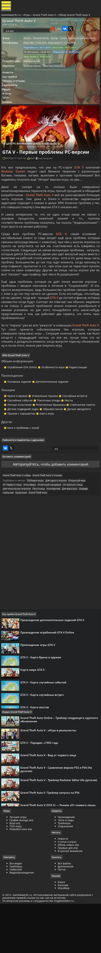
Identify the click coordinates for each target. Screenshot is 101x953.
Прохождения (66, 864)
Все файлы (64, 911)
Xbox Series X (32, 68)
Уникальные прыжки (43, 427)
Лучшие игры (19, 864)
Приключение (43, 44)
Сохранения (65, 873)
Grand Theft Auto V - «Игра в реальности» (50, 778)
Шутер (58, 44)
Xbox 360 (30, 54)
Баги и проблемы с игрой (21, 461)
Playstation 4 (32, 59)
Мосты (67, 431)
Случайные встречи (73, 427)
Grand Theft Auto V (44, 16)
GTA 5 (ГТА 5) (11, 27)
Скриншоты (11, 100)
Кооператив (57, 532)
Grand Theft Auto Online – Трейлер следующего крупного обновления (60, 765)
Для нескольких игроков (18, 532)
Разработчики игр (22, 876)
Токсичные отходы (47, 431)
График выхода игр (23, 867)
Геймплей (17, 917)
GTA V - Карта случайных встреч (43, 749)
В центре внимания (70, 898)
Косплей (63, 933)
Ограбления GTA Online (20, 395)
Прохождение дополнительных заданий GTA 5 (54, 665)
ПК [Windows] (32, 64)
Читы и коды (66, 867)
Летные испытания (18, 436)
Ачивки (8, 119)
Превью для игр (68, 895)
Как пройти (11, 91)
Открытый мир (80, 523)
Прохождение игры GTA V (39, 693)
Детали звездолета (77, 441)
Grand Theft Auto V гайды (19, 516)
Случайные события (18, 431)
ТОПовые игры (37, 523)
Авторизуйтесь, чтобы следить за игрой (71, 25)
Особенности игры (51, 395)
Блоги (61, 930)
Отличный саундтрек (53, 527)
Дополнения (65, 914)
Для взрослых (74, 532)
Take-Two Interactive (56, 78)
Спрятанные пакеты (81, 436)
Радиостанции (77, 395)
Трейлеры (17, 914)
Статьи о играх (67, 889)
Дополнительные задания (50, 411)
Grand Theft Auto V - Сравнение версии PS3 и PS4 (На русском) (57, 821)
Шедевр (88, 532)
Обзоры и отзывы (15, 95)
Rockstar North (33, 74)
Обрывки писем (51, 441)
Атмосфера (32, 527)
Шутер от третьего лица (38, 49)
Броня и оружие (16, 427)
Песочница (41, 532)
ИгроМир (63, 936)
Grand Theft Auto (41, 536)
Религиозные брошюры (49, 436)
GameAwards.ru (11, 16)
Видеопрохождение (23, 920)
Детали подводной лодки (21, 441)
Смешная (10, 536)
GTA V (78, 187)
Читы (7, 115)
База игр (16, 870)
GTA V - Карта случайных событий (45, 735)
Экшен (29, 44)
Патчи (62, 917)
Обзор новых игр (68, 892)
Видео (8, 105)
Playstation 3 (58, 54)
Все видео (17, 911)
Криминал (24, 536)
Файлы (8, 110)
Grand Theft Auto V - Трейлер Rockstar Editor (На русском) (60, 834)
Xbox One (60, 59)
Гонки (67, 44)
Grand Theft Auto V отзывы (50, 516)
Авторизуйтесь (23, 503)
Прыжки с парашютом (19, 445)
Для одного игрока (58, 523)
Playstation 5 (63, 64)
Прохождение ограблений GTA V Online (48, 679)
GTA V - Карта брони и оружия (42, 707)
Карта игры (45, 445)
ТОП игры (17, 873)
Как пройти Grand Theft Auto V (20, 659)
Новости (9, 86)
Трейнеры (64, 870)
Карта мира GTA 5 (34, 721)
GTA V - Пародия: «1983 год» (40, 792)
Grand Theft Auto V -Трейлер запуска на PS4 (51, 848)
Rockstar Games (34, 78)
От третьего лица (77, 527)
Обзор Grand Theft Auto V (75, 16)
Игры (27, 16)
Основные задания (17, 411)
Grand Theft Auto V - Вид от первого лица (49, 806)
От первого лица (14, 527)
